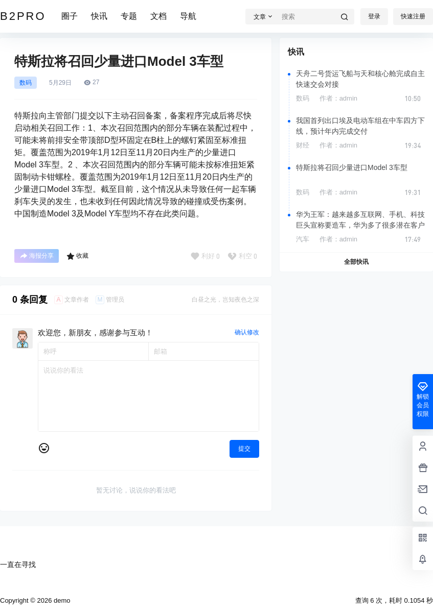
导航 (188, 16)
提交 (244, 448)
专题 (129, 16)
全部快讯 (356, 261)
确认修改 (247, 332)
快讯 (99, 16)
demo (61, 600)
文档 (158, 16)
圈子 (69, 16)
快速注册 (413, 16)
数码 (25, 83)
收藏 (77, 256)
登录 (374, 16)
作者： (338, 98)
